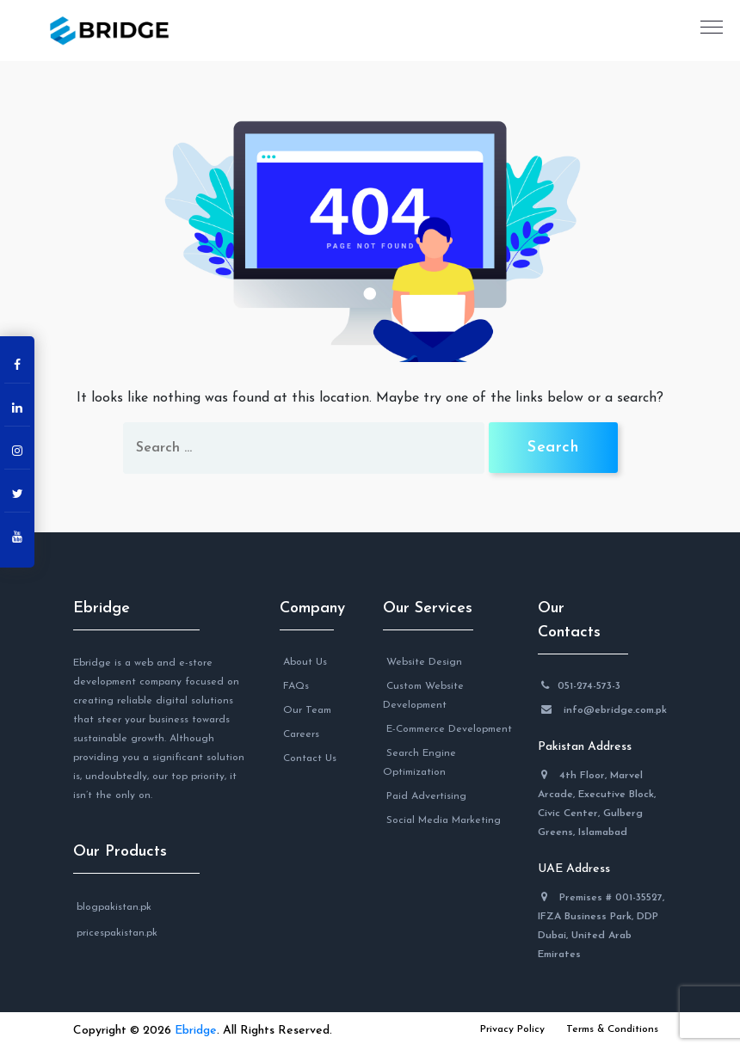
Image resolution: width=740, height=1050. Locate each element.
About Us (305, 662)
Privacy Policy (512, 1029)
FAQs (296, 686)
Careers (301, 734)
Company (307, 608)
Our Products (120, 852)
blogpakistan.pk (114, 907)
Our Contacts (569, 620)
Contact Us (309, 758)
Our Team (307, 710)
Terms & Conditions (612, 1029)
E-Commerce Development (449, 729)
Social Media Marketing (443, 820)
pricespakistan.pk (117, 933)
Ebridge (101, 608)
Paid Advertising (426, 796)
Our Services (427, 608)
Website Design (424, 662)
